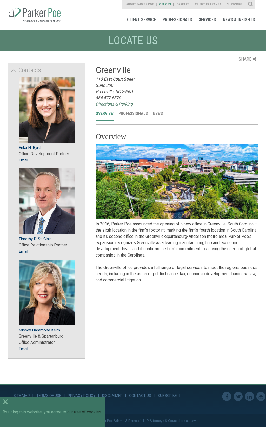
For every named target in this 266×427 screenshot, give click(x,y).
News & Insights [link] (239, 19)
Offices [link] (165, 4)
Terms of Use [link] (48, 395)
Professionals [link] (177, 19)
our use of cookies (84, 412)
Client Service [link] (141, 19)
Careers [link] (182, 4)
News (158, 113)
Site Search (250, 4)
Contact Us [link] (140, 395)
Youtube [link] (260, 396)
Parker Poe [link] (38, 14)
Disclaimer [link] (112, 395)
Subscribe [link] (234, 4)
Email (23, 160)
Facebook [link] (226, 396)
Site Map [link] (22, 395)
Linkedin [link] (249, 396)
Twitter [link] (238, 396)
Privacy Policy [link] (82, 395)
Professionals (133, 113)
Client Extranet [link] (208, 4)
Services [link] (207, 19)
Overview (105, 113)
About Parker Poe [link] (140, 4)
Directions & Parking (114, 104)
